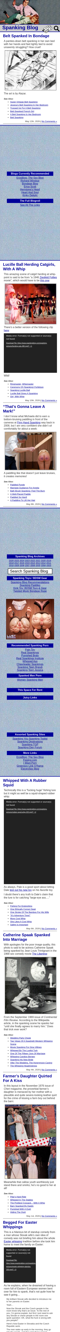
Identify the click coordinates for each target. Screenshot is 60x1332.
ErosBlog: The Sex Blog (30, 177)
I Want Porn (30, 763)
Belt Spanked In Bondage (26, 36)
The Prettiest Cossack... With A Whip (27, 1203)
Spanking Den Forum (30, 747)
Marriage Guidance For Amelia (24, 488)
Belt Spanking (16, 117)
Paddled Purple (17, 484)
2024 (22, 560)
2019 (48, 560)
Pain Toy (30, 649)
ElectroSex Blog (30, 768)
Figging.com (30, 760)
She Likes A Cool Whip (21, 921)
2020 (43, 560)
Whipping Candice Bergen (22, 1056)
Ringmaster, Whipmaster (22, 384)
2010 (11, 565)
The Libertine (39, 953)
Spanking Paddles (30, 585)
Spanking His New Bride (21, 1059)
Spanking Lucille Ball (20, 390)
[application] (30, 353)
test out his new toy (21, 890)
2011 (48, 563)
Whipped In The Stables (21, 1200)
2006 (32, 565)
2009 (16, 565)
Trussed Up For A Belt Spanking (25, 108)
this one (44, 280)
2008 (22, 565)
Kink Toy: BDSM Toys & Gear (30, 588)
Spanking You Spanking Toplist (30, 738)
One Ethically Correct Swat (23, 909)
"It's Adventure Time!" (20, 915)
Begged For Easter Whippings (20, 1224)
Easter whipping (13, 1241)
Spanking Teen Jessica (30, 670)
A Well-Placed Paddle (20, 494)
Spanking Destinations (30, 741)
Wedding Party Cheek (20, 1038)
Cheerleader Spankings (30, 664)
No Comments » (49, 121)
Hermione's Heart (30, 189)
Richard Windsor (29, 180)
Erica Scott (30, 186)
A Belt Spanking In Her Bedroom (25, 114)
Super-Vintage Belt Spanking (24, 102)
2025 (16, 560)
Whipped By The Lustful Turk (24, 1050)
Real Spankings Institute (30, 658)
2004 (43, 565)
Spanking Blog (20, 27)
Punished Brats (30, 655)
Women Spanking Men (30, 679)
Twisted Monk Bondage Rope (30, 591)
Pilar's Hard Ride (18, 1197)
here (6, 330)
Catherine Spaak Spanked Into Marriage (26, 937)
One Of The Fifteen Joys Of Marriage (27, 1053)
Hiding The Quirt (18, 1212)
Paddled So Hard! (18, 497)
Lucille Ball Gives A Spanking (24, 393)
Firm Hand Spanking (28, 422)
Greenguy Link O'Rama (30, 765)
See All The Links (30, 205)
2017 (16, 563)
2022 (32, 560)
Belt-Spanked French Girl (22, 111)
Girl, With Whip (17, 396)
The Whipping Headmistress (23, 1066)
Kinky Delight (30, 195)
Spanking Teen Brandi (29, 667)
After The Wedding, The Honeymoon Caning (31, 1063)
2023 (27, 560)
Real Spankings (30, 652)
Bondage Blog (30, 183)
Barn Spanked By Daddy (22, 1206)
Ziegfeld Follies (48, 277)
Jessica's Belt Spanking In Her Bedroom (29, 105)
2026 (11, 560)
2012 (43, 563)
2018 (11, 563)
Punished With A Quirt (20, 1209)
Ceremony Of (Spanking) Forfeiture (27, 387)
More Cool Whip (18, 918)
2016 (22, 563)
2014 (32, 563)
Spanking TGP (30, 744)
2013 (38, 563)
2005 (38, 565)
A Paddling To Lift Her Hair (22, 500)
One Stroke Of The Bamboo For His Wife (29, 912)
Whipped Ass (30, 661)
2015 (27, 563)
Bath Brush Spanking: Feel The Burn (27, 491)
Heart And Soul (30, 192)
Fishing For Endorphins (21, 906)
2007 (27, 565)
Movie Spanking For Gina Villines (26, 1047)
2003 (48, 565)
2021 (38, 560)
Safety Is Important (19, 924)
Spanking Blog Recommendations (30, 582)
